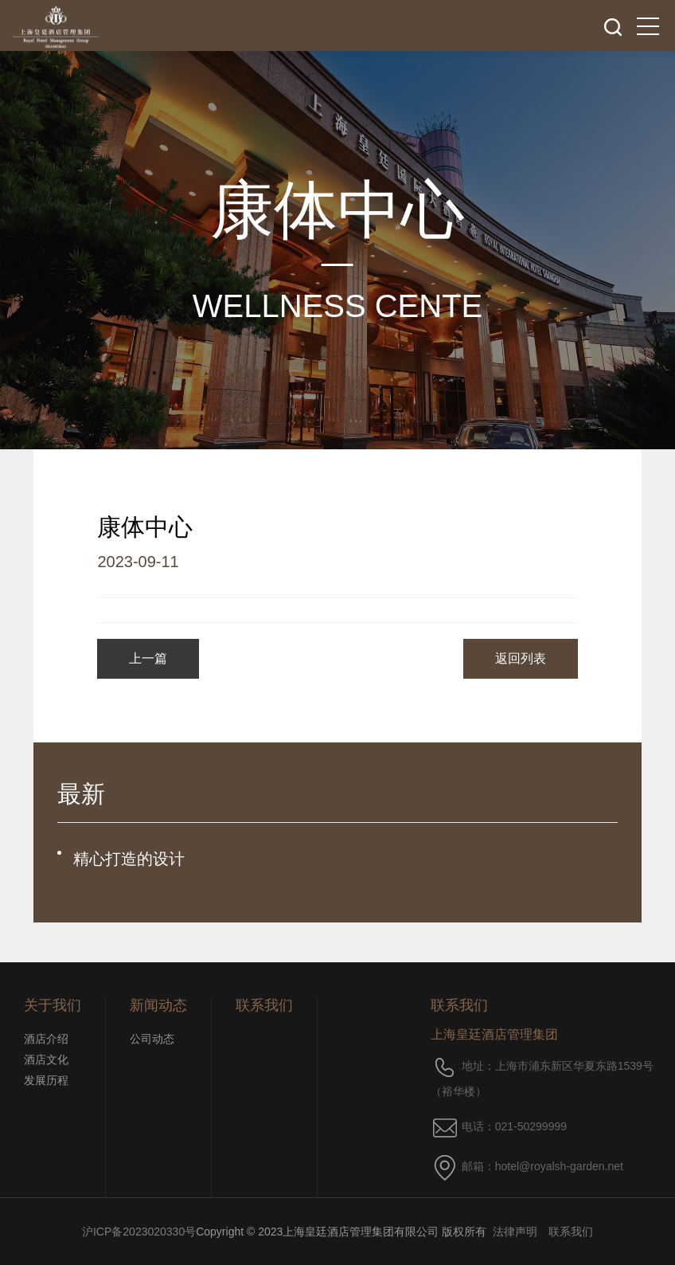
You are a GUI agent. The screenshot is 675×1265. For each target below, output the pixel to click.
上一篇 (148, 658)
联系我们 (264, 1005)
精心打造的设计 (129, 858)
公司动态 (152, 1038)
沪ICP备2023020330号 (139, 1231)
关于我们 (52, 1005)
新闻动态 (158, 1005)
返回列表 (520, 658)
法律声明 (515, 1231)
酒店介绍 (46, 1038)
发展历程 (46, 1080)
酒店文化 (46, 1059)
